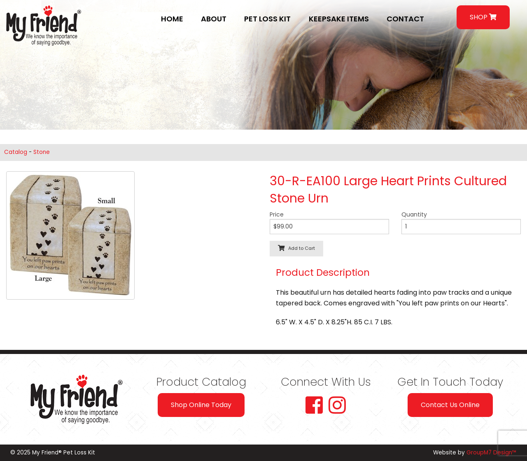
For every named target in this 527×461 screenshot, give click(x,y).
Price (277, 214)
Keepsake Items (339, 19)
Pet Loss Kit (267, 19)
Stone (41, 152)
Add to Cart (296, 248)
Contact (405, 19)
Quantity (414, 214)
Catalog (15, 152)
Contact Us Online (450, 405)
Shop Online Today (201, 405)
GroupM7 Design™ (491, 452)
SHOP (483, 17)
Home (172, 19)
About (213, 19)
